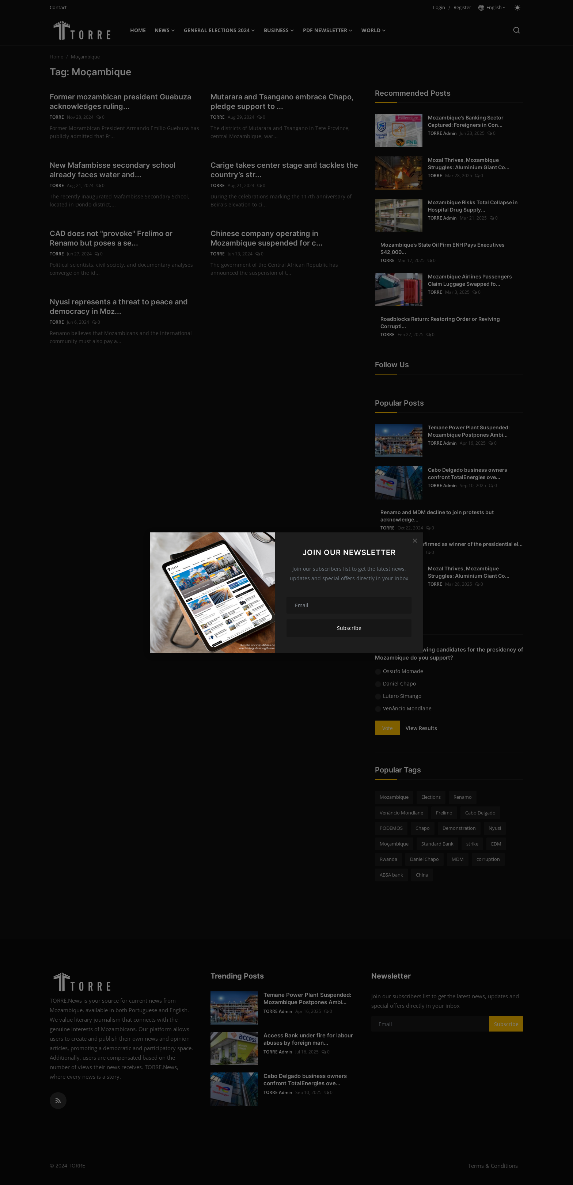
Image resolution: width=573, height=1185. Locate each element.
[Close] (415, 541)
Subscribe (349, 627)
